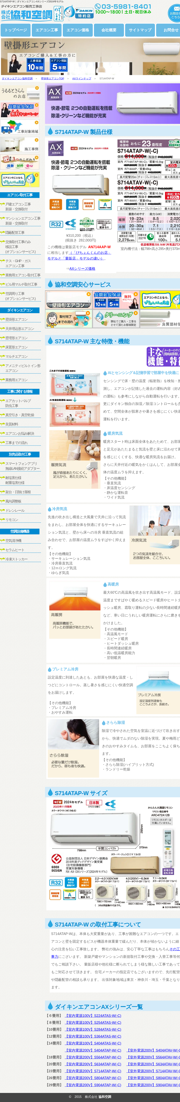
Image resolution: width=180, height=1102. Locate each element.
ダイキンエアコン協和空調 (17, 78)
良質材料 (11, 424)
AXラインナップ (81, 78)
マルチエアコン (16, 356)
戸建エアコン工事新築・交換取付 (18, 206)
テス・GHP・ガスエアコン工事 (18, 263)
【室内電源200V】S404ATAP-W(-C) (93, 1050)
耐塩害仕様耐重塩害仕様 (14, 480)
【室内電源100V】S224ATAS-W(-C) (93, 1016)
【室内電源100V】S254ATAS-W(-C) (93, 1023)
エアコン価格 (78, 30)
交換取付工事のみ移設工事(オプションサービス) (20, 247)
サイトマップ (140, 30)
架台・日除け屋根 (18, 492)
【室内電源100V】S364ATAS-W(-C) (93, 1036)
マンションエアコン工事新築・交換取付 (22, 220)
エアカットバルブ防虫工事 (18, 403)
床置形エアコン (16, 347)
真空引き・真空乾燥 (19, 415)
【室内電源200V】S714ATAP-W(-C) (93, 1071)
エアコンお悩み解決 (19, 433)
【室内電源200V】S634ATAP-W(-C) (93, 1064)
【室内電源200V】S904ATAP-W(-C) (93, 1085)
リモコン (11, 520)
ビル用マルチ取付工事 (21, 284)
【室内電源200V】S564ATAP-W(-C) (93, 1057)
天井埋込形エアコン (19, 329)
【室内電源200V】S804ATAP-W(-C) (93, 1078)
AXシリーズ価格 (82, 269)
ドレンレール (14, 510)
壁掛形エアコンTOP (52, 78)
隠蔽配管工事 (14, 233)
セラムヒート (14, 550)
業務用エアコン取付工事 (22, 275)
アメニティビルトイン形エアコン (22, 368)
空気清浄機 (13, 541)
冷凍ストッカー (16, 559)
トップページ (15, 30)
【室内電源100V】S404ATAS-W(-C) (93, 1043)
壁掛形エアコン (16, 319)
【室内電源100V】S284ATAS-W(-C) (93, 1029)
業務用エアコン (16, 380)
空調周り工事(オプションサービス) (20, 296)
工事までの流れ (16, 443)
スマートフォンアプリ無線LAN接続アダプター (22, 466)
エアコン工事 (47, 30)
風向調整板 (13, 501)
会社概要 (108, 30)
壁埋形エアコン (16, 338)
